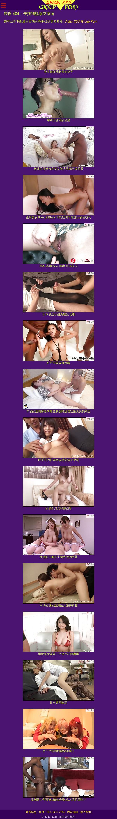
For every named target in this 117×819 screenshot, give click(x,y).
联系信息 (31, 812)
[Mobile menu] (3, 5)
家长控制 (85, 812)
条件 (41, 812)
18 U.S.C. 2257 (55, 812)
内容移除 (72, 812)
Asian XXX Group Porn (81, 21)
